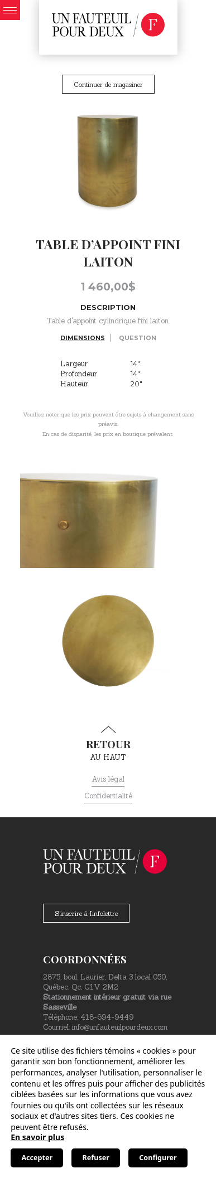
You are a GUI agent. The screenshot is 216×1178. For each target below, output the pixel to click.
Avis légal (108, 779)
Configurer (157, 1157)
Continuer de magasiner (108, 84)
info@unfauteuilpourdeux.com (119, 1027)
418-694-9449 (106, 1017)
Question (137, 338)
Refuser (96, 1157)
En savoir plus (37, 1137)
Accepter (36, 1157)
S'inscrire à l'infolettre (86, 913)
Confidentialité (108, 796)
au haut (108, 744)
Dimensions (82, 338)
